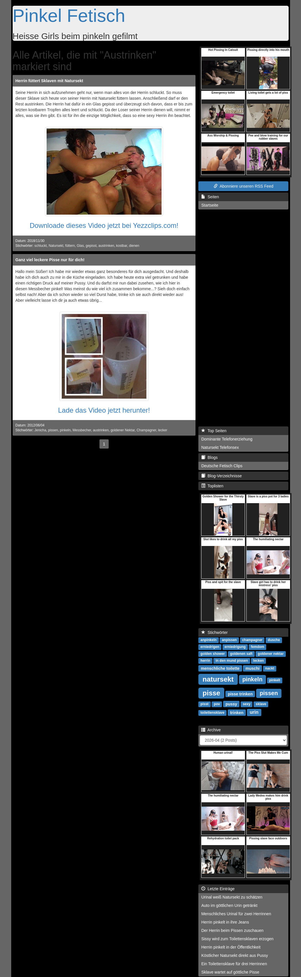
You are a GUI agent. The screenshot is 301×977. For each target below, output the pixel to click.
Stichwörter (214, 632)
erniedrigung (235, 647)
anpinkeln (208, 640)
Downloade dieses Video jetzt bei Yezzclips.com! (104, 225)
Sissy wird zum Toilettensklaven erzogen (237, 938)
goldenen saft (241, 654)
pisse (211, 693)
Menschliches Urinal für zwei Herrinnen (236, 913)
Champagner (146, 430)
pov (217, 704)
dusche (274, 640)
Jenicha (40, 430)
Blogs (209, 457)
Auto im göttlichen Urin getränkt (229, 905)
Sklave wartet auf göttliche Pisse (230, 972)
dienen (134, 246)
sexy (246, 704)
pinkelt (274, 680)
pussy (231, 703)
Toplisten (212, 486)
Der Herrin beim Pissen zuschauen (232, 930)
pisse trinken (240, 693)
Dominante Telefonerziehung (226, 439)
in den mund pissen (232, 661)
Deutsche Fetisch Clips (221, 466)
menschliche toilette (220, 668)
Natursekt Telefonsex (220, 447)
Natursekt (56, 246)
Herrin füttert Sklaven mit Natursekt (49, 80)
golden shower (212, 654)
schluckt (40, 246)
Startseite (209, 205)
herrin (205, 661)
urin (254, 712)
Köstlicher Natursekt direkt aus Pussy (234, 955)
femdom (257, 647)
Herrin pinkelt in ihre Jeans (225, 922)
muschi (253, 668)
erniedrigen (209, 647)
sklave (261, 704)
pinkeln (65, 430)
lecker (162, 430)
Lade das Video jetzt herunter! (104, 410)
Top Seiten (214, 430)
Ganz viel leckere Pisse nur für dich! (50, 259)
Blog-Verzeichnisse (221, 476)
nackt (269, 668)
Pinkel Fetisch (69, 15)
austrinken (106, 246)
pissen (53, 430)
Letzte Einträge (218, 888)
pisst (204, 704)
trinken (237, 712)
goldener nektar (271, 654)
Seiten (210, 197)
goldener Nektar (123, 430)
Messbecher (81, 430)
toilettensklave (212, 713)
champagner (252, 640)
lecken (258, 661)
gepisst (91, 246)
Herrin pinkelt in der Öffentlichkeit (230, 947)
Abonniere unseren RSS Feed (243, 186)
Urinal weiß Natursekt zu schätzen (231, 897)
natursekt (218, 679)
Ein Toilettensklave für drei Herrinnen (234, 963)
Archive (211, 730)
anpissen (229, 640)
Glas (80, 246)
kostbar (121, 246)
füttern (70, 246)
